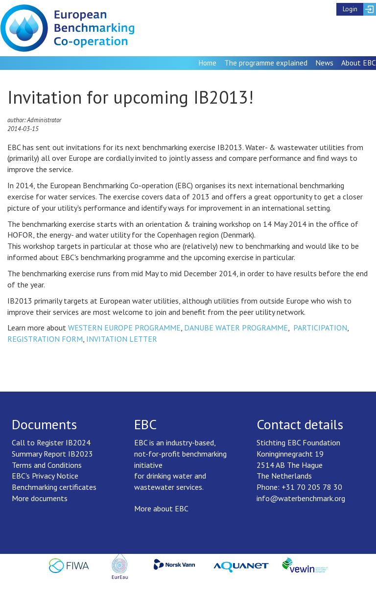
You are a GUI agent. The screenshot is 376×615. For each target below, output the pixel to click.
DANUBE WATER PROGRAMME (236, 327)
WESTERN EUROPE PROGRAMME (124, 327)
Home (207, 62)
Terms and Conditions (47, 465)
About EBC (358, 62)
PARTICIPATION (320, 327)
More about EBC (161, 508)
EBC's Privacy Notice (45, 476)
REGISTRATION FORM (45, 339)
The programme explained (265, 62)
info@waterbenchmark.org (301, 498)
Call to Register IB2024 (51, 442)
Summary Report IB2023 (52, 454)
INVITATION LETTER (121, 339)
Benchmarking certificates (54, 487)
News (324, 62)
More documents (40, 498)
